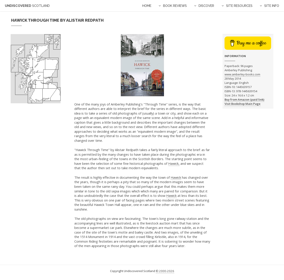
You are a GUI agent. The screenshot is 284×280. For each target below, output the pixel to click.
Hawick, (173, 163)
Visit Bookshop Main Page (242, 104)
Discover (206, 6)
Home (146, 6)
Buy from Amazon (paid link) (244, 100)
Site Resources (239, 6)
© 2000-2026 (165, 271)
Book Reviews (175, 6)
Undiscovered (27, 6)
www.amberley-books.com (242, 74)
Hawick (176, 177)
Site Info (271, 6)
